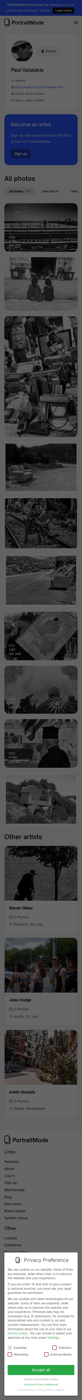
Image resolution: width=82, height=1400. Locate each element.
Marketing (18, 1354)
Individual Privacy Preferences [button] (41, 1384)
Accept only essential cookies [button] (41, 1379)
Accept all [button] (41, 1370)
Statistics (62, 1347)
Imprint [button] (60, 1390)
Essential (17, 1347)
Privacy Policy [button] (45, 1390)
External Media (58, 1354)
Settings (53, 1337)
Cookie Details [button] (26, 1390)
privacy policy (18, 1333)
